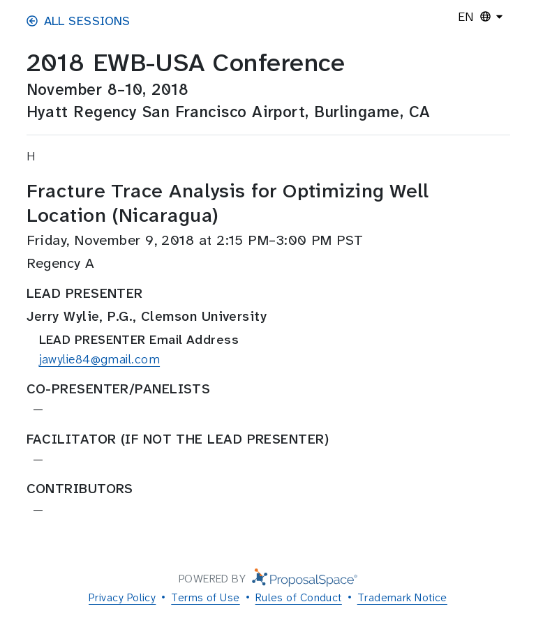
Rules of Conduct (298, 597)
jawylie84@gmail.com (100, 359)
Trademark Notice (402, 597)
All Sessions (79, 21)
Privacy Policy (122, 597)
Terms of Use (205, 597)
